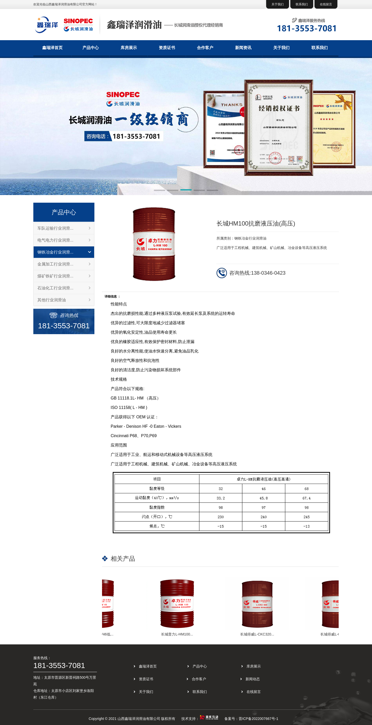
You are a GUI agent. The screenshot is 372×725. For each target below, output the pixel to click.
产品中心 (90, 48)
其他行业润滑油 (51, 300)
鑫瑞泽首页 (52, 48)
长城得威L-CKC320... (258, 634)
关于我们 (277, 4)
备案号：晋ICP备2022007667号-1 (251, 719)
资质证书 (167, 48)
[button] (159, 191)
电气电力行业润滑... (55, 240)
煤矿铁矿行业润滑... (55, 276)
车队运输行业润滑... (55, 228)
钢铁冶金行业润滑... (55, 252)
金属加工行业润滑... (55, 264)
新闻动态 (253, 679)
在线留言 (326, 4)
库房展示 (129, 48)
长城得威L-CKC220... (338, 634)
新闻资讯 (243, 48)
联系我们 (302, 4)
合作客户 (205, 48)
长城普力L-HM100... (178, 634)
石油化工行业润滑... (55, 288)
